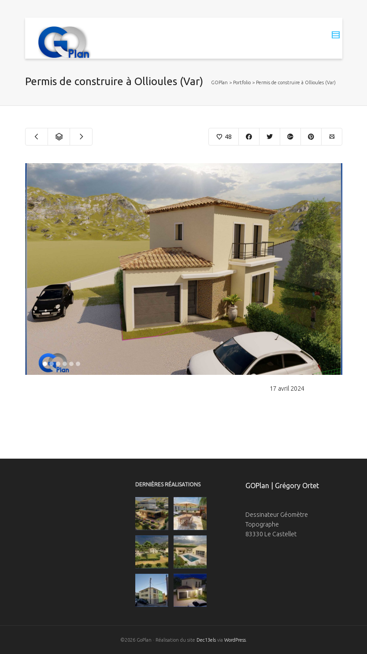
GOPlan (219, 82)
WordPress (235, 640)
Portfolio (242, 82)
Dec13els (206, 640)
